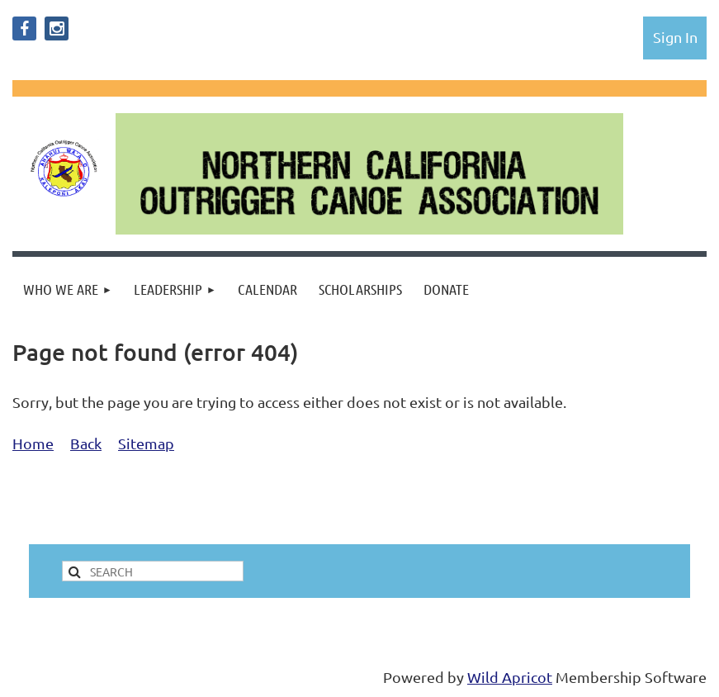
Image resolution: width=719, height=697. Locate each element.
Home (33, 443)
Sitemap (146, 443)
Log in (675, 36)
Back (86, 443)
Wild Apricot (509, 676)
